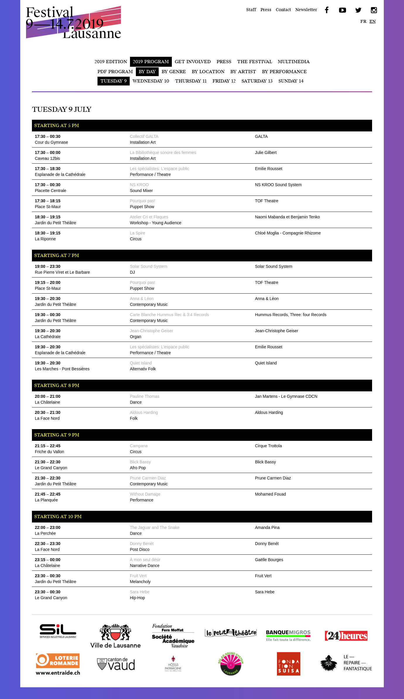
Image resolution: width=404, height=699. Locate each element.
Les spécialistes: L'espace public (159, 168)
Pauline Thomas (145, 396)
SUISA (270, 675)
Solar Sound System (148, 266)
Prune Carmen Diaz (148, 478)
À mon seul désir (145, 559)
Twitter (357, 10)
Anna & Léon (142, 298)
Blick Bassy (140, 462)
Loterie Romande (51, 675)
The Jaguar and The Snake (154, 527)
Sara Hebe (140, 592)
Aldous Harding (144, 412)
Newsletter (306, 10)
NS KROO (139, 184)
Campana (139, 445)
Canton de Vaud (107, 675)
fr (363, 21)
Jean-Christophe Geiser (151, 330)
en (372, 21)
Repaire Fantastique (342, 675)
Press (266, 10)
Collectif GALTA (144, 136)
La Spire (137, 233)
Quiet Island (141, 363)
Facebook (326, 10)
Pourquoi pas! (142, 200)
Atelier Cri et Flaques (149, 217)
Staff (251, 10)
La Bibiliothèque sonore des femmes (163, 152)
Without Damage (145, 494)
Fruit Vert (138, 575)
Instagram (373, 10)
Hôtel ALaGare (164, 675)
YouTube (342, 10)
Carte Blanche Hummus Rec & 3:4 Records (169, 314)
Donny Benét (142, 543)
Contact (283, 10)
